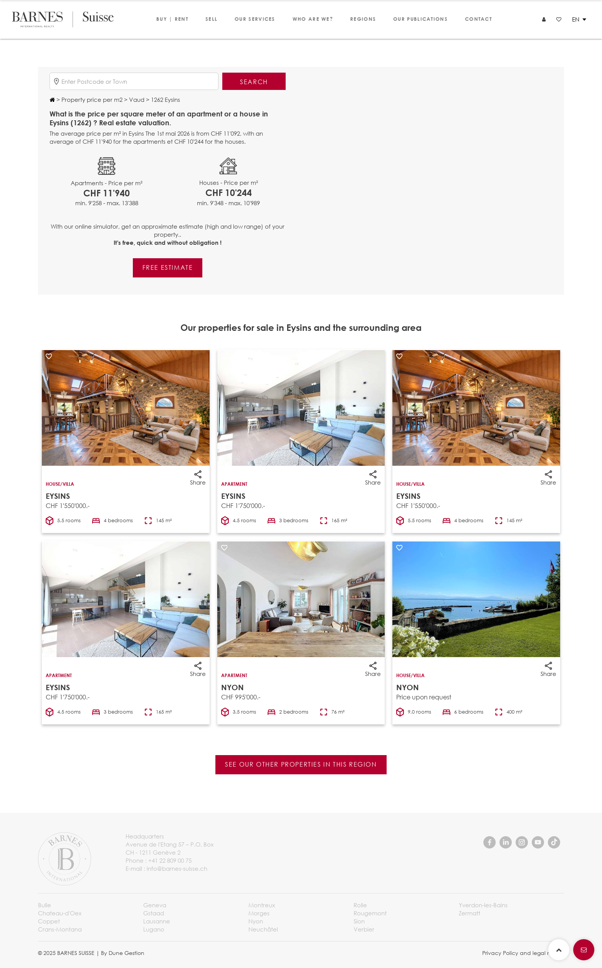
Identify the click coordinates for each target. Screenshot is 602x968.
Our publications (420, 19)
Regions (363, 19)
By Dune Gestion (122, 952)
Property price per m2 (91, 99)
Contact (478, 19)
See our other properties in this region (301, 764)
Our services (255, 19)
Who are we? (313, 19)
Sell (211, 19)
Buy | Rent (172, 19)
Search (254, 82)
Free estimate (167, 267)
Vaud (135, 99)
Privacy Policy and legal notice (523, 952)
